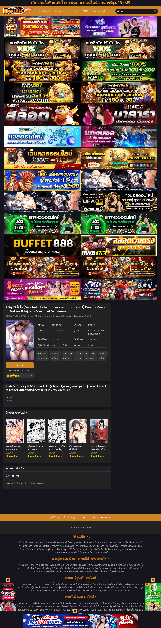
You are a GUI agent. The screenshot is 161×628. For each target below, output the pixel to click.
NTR (93, 353)
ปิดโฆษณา (80, 611)
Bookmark (106, 517)
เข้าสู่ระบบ (18, 483)
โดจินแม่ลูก (69, 517)
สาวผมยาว (90, 358)
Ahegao (42, 353)
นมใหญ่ (54, 358)
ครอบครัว (42, 358)
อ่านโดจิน (54, 517)
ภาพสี (83, 517)
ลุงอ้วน (78, 358)
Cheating (82, 353)
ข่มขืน (103, 353)
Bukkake (68, 353)
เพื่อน (102, 358)
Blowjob (55, 353)
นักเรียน (66, 358)
